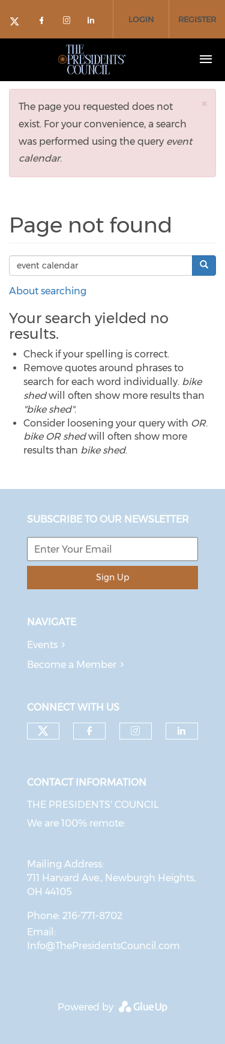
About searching (47, 291)
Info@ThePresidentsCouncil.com (103, 945)
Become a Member (71, 664)
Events (42, 645)
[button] (204, 103)
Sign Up (112, 577)
